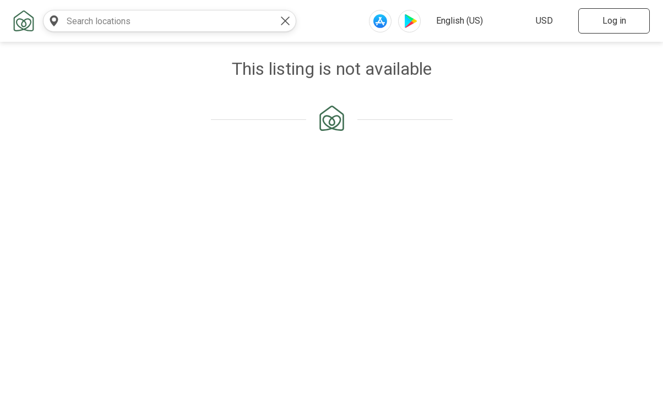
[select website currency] (549, 20)
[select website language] (475, 20)
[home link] (23, 20)
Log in (614, 20)
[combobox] (159, 20)
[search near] (54, 21)
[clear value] (285, 21)
